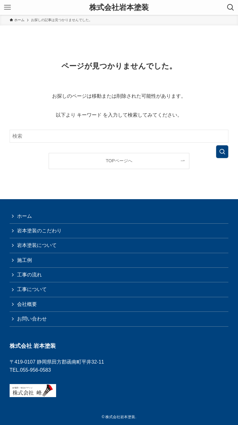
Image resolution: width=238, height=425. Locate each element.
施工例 (24, 260)
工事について (32, 289)
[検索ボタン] (230, 7)
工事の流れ (29, 274)
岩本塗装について (37, 245)
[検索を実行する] (222, 151)
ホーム (24, 216)
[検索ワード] (119, 136)
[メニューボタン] (7, 7)
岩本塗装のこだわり (39, 230)
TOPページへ (119, 160)
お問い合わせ (32, 318)
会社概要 (27, 304)
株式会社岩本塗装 (119, 7)
